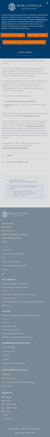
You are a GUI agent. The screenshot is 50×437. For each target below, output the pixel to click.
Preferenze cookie (8, 351)
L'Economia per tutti (9, 298)
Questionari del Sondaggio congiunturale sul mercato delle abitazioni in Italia (24, 193)
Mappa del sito (7, 250)
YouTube (6, 400)
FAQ (3, 274)
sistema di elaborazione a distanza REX (20, 101)
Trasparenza (6, 374)
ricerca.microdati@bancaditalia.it (15, 148)
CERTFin (5, 323)
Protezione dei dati (8, 378)
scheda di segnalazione (35, 126)
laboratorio (9, 105)
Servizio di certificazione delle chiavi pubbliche (18, 382)
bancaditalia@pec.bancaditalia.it (16, 234)
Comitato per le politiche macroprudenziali (17, 337)
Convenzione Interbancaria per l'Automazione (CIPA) (20, 315)
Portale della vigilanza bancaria (13, 333)
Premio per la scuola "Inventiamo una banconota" (19, 294)
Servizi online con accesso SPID (13, 254)
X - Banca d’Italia (9, 404)
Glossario (5, 270)
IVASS (4, 291)
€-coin (4, 319)
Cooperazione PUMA (9, 326)
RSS (4, 415)
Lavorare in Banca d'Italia (10, 262)
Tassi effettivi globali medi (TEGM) (14, 266)
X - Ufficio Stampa (9, 408)
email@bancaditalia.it (14, 238)
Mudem (4, 305)
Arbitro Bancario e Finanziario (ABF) (14, 287)
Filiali (4, 258)
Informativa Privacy (8, 347)
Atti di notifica (6, 386)
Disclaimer (5, 355)
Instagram (6, 397)
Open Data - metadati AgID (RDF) (13, 363)
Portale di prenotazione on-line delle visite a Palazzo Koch (22, 302)
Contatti (5, 242)
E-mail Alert (7, 419)
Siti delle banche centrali (10, 330)
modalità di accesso (32, 116)
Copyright (5, 359)
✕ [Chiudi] (47, 3)
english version (25, 53)
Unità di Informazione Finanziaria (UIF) (15, 284)
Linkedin (6, 411)
